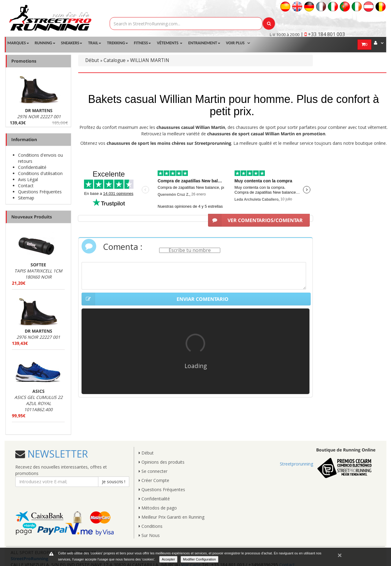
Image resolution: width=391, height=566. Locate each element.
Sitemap (26, 198)
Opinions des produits (162, 462)
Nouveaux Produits (31, 217)
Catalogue (115, 60)
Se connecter (153, 471)
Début (92, 60)
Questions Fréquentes (40, 192)
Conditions (151, 526)
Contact (26, 185)
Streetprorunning (296, 464)
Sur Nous (149, 535)
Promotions (23, 61)
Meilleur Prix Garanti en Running (171, 517)
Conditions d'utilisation (40, 173)
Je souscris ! (113, 481)
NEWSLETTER (56, 453)
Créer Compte (154, 480)
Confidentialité (32, 167)
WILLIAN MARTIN (149, 60)
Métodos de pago (158, 508)
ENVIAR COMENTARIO (155, 299)
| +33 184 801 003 (323, 34)
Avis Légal (28, 179)
